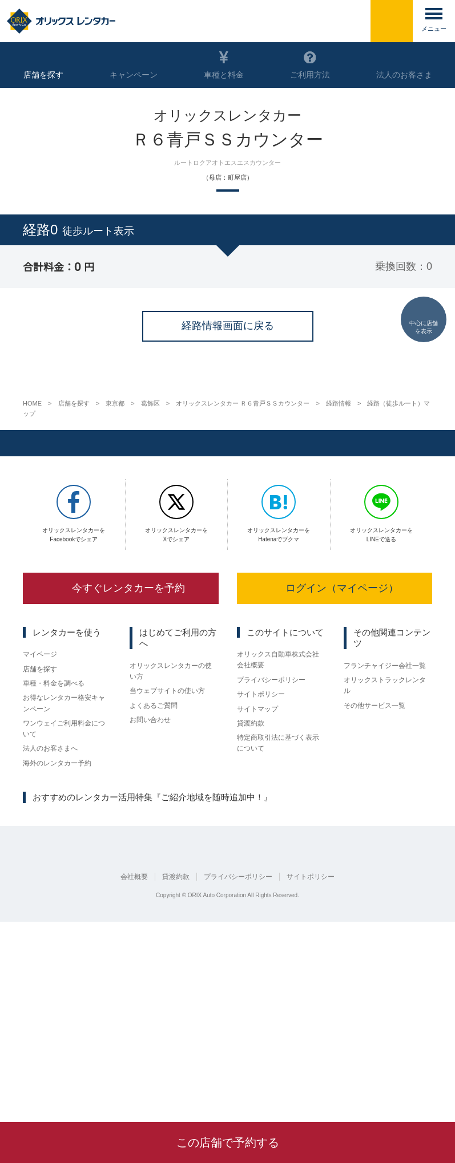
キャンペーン (133, 65)
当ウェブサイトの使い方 (167, 871)
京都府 (64, 1000)
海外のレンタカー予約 (57, 945)
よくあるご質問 (154, 886)
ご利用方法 (309, 65)
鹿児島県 (263, 1000)
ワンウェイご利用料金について (64, 909)
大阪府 (134, 1000)
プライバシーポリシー (271, 859)
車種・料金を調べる (53, 864)
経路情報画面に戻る (228, 515)
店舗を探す (40, 849)
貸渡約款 (250, 904)
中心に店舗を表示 (423, 318)
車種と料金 (223, 65)
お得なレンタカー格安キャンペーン (64, 884)
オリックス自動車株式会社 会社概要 (278, 839)
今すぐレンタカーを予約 (120, 767)
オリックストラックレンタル (385, 865)
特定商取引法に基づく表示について (278, 924)
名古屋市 (99, 1000)
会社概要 (134, 1077)
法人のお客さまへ (50, 930)
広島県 (165, 1000)
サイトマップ (257, 890)
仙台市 (33, 1000)
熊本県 (228, 1000)
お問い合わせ (150, 900)
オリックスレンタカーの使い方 (171, 850)
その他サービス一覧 (374, 886)
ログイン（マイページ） (334, 767)
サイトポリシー (261, 874)
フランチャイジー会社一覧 (385, 845)
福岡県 (197, 1000)
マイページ (40, 834)
